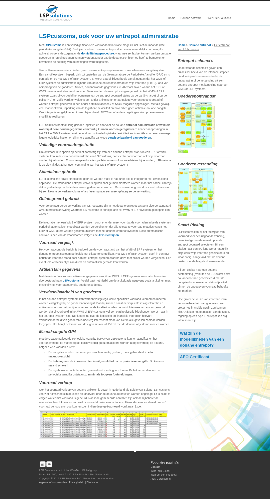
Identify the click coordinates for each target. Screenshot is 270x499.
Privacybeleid (77, 482)
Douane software (191, 18)
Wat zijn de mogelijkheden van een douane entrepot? (202, 339)
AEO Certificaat (194, 357)
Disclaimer (93, 482)
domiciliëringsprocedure (97, 53)
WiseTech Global (160, 470)
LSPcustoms (53, 45)
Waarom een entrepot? (163, 474)
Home (171, 18)
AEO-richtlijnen (108, 235)
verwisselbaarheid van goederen (129, 137)
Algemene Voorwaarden (53, 482)
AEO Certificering (160, 478)
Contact (155, 466)
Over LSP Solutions (219, 18)
